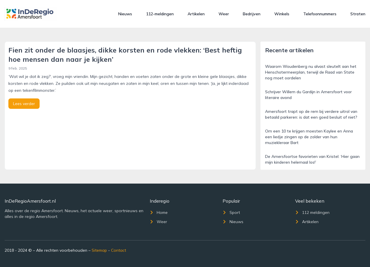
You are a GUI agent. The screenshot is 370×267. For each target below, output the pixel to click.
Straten (357, 13)
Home (159, 212)
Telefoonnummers (319, 13)
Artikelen (196, 13)
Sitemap (99, 250)
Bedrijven (251, 13)
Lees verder (24, 103)
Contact (118, 250)
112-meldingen (160, 13)
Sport (231, 212)
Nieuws (125, 13)
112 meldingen (312, 212)
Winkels (281, 13)
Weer (224, 13)
